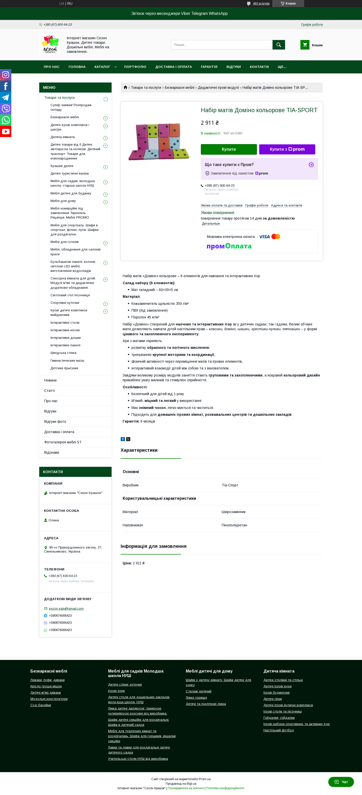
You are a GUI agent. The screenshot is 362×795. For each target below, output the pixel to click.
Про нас (52, 67)
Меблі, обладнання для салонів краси (76, 251)
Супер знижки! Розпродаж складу (71, 107)
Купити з (287, 149)
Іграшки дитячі (62, 166)
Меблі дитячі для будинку (71, 193)
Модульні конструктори (49, 699)
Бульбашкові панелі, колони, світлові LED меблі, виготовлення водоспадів (73, 266)
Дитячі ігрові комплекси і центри (70, 127)
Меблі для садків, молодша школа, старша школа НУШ (73, 183)
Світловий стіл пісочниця (70, 295)
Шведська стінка (63, 353)
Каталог (102, 67)
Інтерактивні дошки (66, 338)
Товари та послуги (146, 88)
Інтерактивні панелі (65, 345)
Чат (341, 782)
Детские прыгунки (64, 368)
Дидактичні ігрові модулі (218, 88)
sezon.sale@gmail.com (66, 608)
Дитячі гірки (272, 699)
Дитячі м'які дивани (45, 692)
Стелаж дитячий (198, 691)
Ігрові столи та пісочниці (282, 711)
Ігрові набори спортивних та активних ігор (296, 724)
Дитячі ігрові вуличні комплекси (288, 705)
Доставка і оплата (173, 67)
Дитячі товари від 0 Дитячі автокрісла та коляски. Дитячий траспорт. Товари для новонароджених (75, 151)
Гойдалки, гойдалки (279, 718)
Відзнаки (51, 452)
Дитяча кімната (63, 137)
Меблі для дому (63, 201)
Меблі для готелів (65, 242)
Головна (77, 67)
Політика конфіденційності (225, 788)
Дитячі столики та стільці (283, 680)
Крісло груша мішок (46, 686)
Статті (49, 391)
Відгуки (234, 67)
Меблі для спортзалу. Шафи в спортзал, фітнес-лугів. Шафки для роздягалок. (75, 229)
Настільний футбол (278, 730)
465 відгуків (261, 3)
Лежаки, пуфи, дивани (47, 680)
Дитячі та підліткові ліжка (206, 704)
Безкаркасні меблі (179, 88)
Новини (50, 380)
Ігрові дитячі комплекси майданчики (69, 312)
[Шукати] (279, 45)
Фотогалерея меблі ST (63, 442)
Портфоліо (135, 67)
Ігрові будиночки (276, 692)
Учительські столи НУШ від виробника (138, 759)
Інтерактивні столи (65, 322)
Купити (229, 149)
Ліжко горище (196, 697)
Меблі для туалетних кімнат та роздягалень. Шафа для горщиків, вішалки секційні (142, 736)
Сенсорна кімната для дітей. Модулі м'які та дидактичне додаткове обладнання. (73, 282)
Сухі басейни (40, 705)
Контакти (259, 67)
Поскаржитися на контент (186, 788)
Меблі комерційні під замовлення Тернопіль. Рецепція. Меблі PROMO (70, 212)
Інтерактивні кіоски (65, 330)
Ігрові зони (116, 691)
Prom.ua (205, 779)
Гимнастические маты (67, 360)
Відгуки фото (55, 422)
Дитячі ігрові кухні (277, 686)
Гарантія (209, 67)
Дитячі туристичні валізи (70, 173)
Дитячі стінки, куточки (125, 684)
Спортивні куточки (65, 303)
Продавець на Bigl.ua (181, 783)
